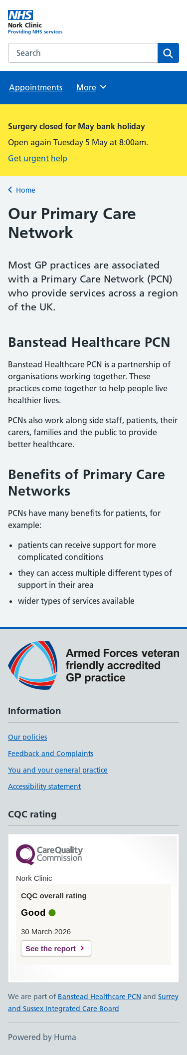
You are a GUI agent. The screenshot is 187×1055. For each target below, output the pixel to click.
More (92, 87)
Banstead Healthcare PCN (99, 996)
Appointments (35, 87)
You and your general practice (58, 770)
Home (25, 190)
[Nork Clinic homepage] (51, 22)
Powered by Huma (42, 1037)
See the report (50, 948)
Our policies (27, 737)
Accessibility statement (44, 786)
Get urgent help (37, 158)
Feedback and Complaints (50, 753)
